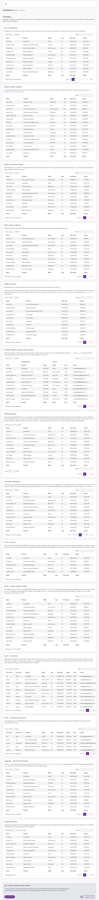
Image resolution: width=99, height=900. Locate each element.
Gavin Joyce (9, 321)
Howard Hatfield (10, 328)
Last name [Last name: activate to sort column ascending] (19, 672)
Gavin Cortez (9, 318)
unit (8, 591)
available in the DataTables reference (14, 92)
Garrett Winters (10, 314)
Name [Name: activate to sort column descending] (7, 38)
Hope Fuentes (10, 325)
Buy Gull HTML (10, 897)
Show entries (12, 34)
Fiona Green (9, 311)
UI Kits (16, 10)
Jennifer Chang (10, 331)
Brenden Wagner (10, 308)
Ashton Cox (9, 304)
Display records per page (15, 830)
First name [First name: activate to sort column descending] (9, 672)
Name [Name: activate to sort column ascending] (7, 176)
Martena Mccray (10, 335)
